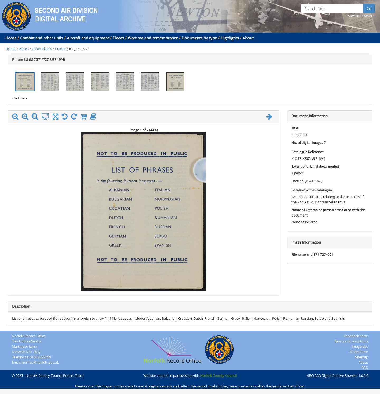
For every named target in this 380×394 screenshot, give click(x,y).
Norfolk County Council (218, 375)
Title (294, 128)
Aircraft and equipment (88, 37)
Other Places (42, 48)
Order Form (359, 351)
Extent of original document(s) (315, 166)
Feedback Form (356, 335)
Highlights (230, 37)
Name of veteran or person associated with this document (328, 213)
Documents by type (199, 37)
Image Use (360, 346)
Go (369, 8)
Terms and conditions (351, 341)
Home (10, 37)
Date (295, 180)
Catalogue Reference (307, 151)
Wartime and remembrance (153, 37)
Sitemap (361, 357)
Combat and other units (41, 37)
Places (118, 37)
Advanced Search (361, 15)
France (60, 48)
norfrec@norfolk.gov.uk (40, 362)
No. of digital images (307, 142)
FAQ (365, 367)
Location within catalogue (311, 190)
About (248, 37)
